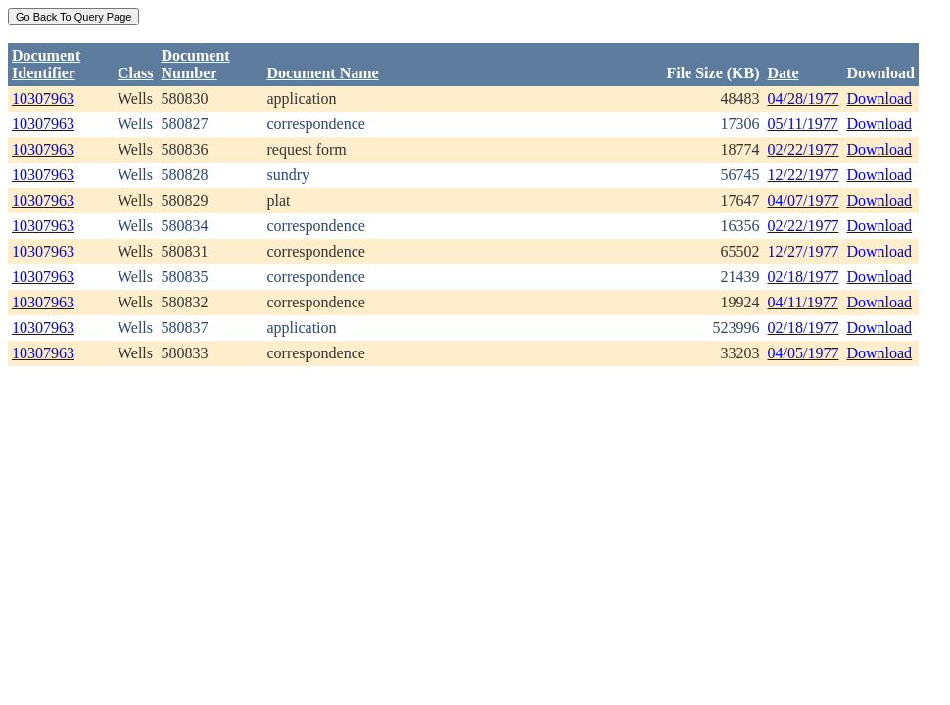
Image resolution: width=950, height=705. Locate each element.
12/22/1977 (803, 174)
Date (783, 73)
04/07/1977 (803, 200)
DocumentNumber (195, 64)
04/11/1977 (803, 302)
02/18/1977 (803, 276)
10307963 (43, 98)
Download (879, 98)
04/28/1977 (803, 98)
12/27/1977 (803, 251)
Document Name (322, 73)
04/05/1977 (803, 353)
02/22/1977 (803, 149)
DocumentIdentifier (46, 64)
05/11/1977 (803, 124)
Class (135, 73)
